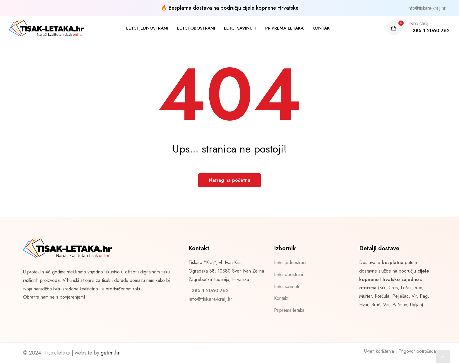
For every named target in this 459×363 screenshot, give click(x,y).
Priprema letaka (284, 28)
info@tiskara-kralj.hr (427, 8)
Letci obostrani (196, 28)
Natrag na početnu (229, 180)
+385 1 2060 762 (209, 290)
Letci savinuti (240, 28)
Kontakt (322, 28)
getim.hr (110, 353)
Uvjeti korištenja (379, 351)
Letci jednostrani (147, 28)
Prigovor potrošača (417, 351)
